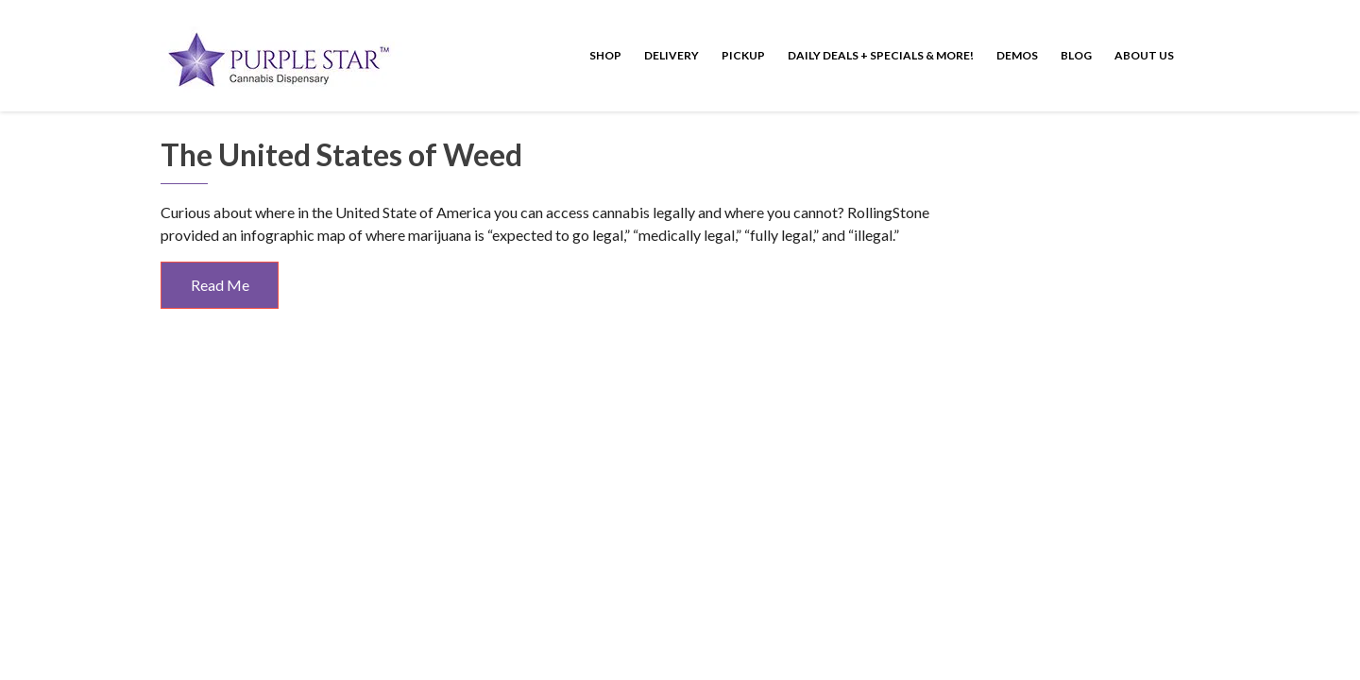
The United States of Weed (341, 154)
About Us (1144, 55)
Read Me (220, 285)
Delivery (671, 55)
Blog (1076, 55)
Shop (605, 55)
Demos (1017, 55)
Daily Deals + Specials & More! (881, 55)
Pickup (743, 55)
